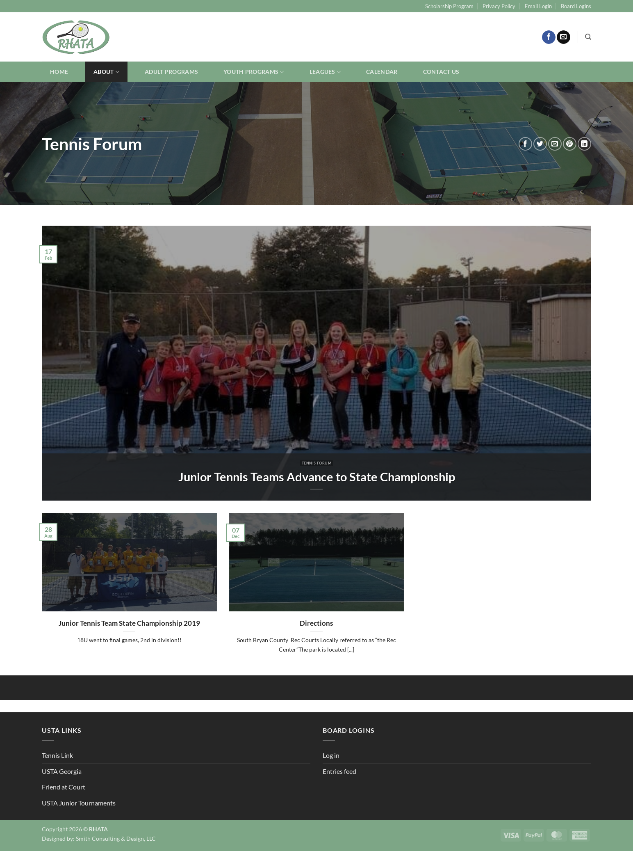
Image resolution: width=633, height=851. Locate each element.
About (106, 72)
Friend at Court (63, 787)
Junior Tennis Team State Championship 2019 (129, 623)
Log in (331, 755)
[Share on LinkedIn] (584, 144)
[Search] (588, 37)
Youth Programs (253, 72)
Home (59, 71)
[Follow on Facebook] (549, 37)
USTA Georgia (62, 771)
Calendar (381, 71)
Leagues (325, 72)
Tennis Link (57, 755)
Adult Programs (171, 71)
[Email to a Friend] (555, 144)
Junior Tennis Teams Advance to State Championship (316, 477)
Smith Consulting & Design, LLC (116, 838)
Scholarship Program (449, 6)
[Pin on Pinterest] (569, 144)
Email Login (538, 6)
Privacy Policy (499, 6)
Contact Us (441, 71)
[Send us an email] (563, 37)
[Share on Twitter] (540, 144)
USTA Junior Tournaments (79, 803)
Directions (316, 623)
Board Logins (576, 6)
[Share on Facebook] (525, 144)
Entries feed (339, 771)
